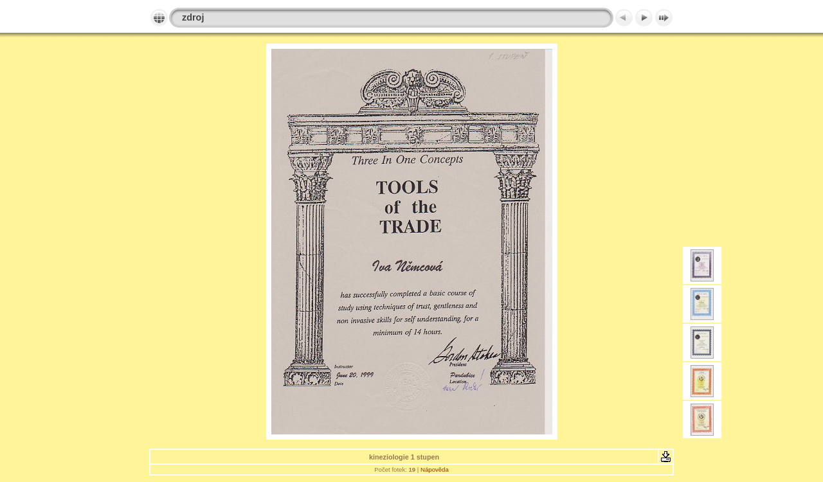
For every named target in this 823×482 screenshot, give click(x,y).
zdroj (193, 17)
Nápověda (435, 469)
